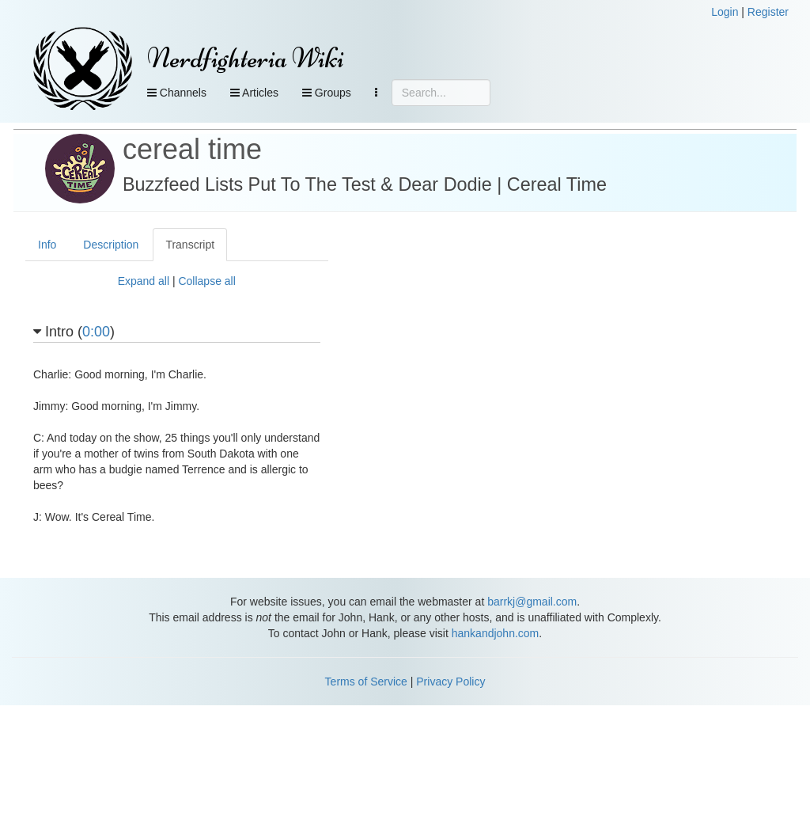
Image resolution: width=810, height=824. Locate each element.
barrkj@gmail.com (532, 601)
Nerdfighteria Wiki (245, 58)
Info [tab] (47, 244)
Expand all (143, 281)
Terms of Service (366, 681)
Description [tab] (110, 244)
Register (768, 12)
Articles (254, 92)
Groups (326, 92)
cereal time (192, 149)
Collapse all (206, 281)
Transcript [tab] (189, 244)
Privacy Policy (450, 681)
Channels (176, 92)
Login (724, 12)
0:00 (96, 332)
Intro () (74, 332)
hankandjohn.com (495, 633)
